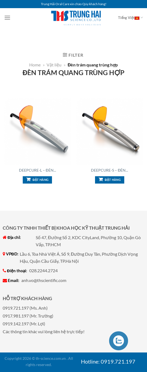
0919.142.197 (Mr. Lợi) (24, 323)
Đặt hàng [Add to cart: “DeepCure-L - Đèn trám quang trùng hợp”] (41, 179)
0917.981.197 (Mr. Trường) (28, 315)
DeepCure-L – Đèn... (37, 170)
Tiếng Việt (130, 17)
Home (35, 64)
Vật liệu (54, 64)
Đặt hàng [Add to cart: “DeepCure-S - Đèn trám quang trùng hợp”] (113, 179)
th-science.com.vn (51, 358)
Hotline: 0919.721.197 (108, 361)
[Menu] (7, 17)
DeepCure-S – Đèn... (109, 170)
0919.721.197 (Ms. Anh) (25, 307)
